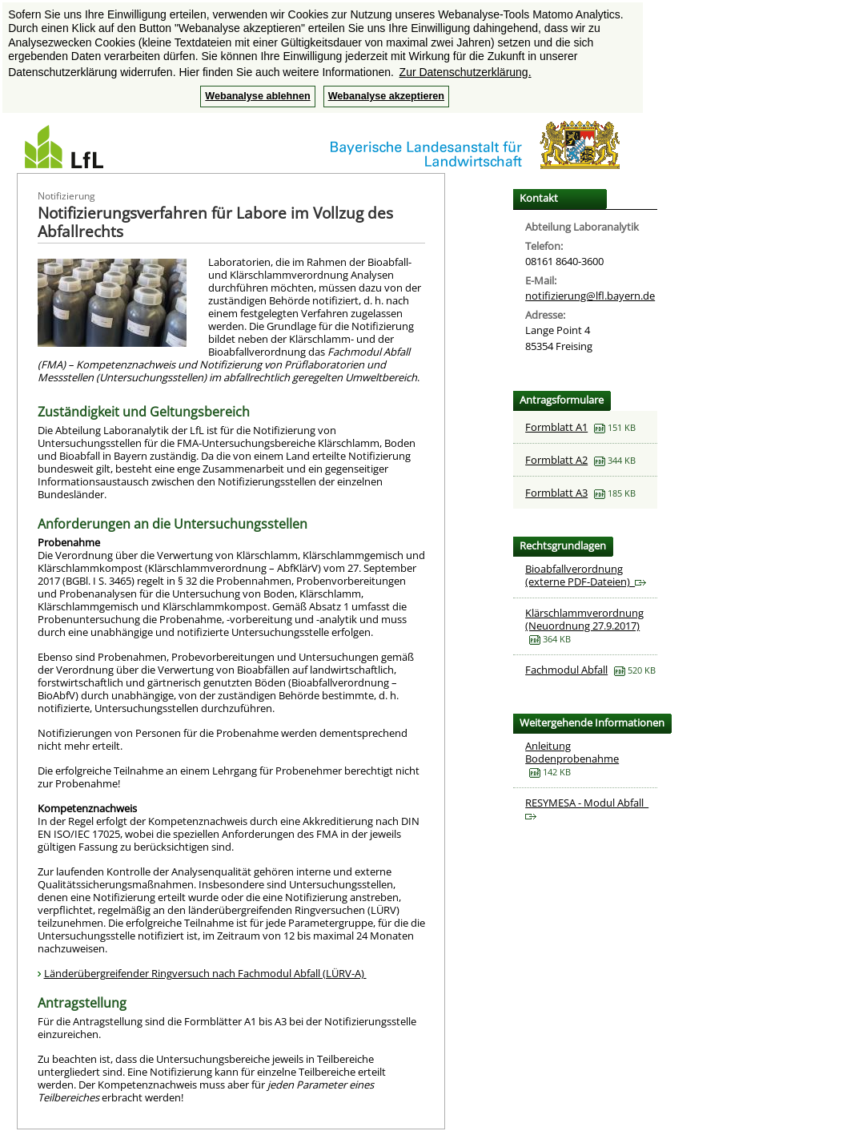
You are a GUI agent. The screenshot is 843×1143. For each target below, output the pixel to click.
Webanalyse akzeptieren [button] (386, 96)
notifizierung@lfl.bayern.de (590, 295)
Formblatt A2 (556, 460)
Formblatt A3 (556, 492)
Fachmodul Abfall (566, 669)
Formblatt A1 (556, 427)
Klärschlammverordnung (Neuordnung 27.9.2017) (584, 619)
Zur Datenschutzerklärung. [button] (465, 72)
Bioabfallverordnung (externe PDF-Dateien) (585, 575)
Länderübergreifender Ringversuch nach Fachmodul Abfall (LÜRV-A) (205, 973)
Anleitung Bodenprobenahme (572, 752)
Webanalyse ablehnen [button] (257, 96)
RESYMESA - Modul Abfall (586, 807)
